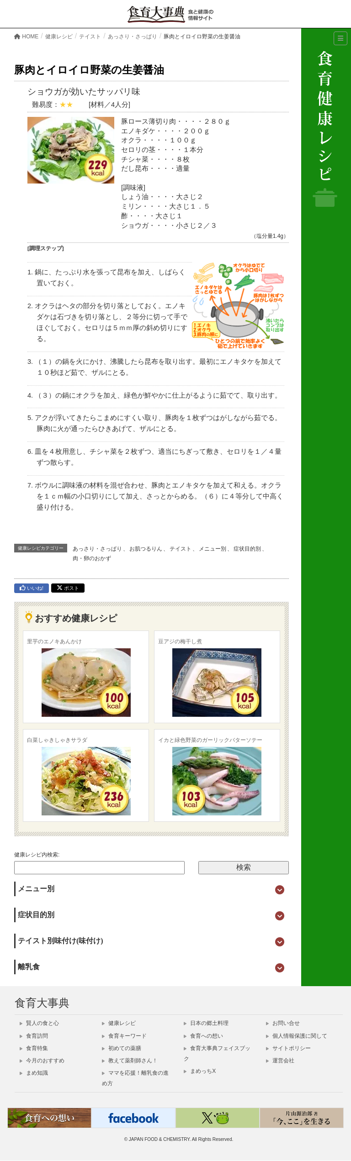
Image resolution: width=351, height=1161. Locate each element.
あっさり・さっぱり (97, 549)
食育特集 (34, 1048)
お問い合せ (283, 1023)
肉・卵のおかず (92, 558)
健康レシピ (119, 1023)
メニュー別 (212, 549)
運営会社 (280, 1060)
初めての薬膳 (121, 1048)
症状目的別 (247, 549)
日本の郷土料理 (206, 1023)
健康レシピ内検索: (36, 854)
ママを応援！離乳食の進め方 (135, 1078)
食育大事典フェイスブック (217, 1053)
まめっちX (200, 1071)
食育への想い (203, 1036)
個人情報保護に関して (296, 1036)
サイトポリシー (288, 1048)
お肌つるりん (145, 549)
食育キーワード (124, 1036)
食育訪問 (34, 1036)
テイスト (180, 549)
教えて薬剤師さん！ (130, 1060)
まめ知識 (34, 1073)
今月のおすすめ (42, 1060)
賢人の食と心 (39, 1023)
